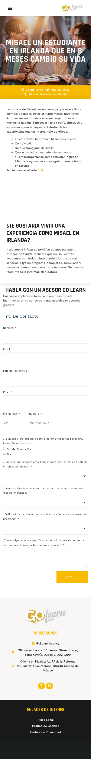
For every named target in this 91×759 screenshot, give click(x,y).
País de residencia (15, 370)
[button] (9, 8)
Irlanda (33, 94)
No (9, 454)
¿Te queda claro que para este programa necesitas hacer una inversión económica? (43, 441)
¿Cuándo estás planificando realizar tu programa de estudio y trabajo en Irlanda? (43, 490)
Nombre (8, 327)
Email (7, 349)
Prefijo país (11, 413)
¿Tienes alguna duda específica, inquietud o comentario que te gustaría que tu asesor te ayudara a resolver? (43, 543)
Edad (6, 392)
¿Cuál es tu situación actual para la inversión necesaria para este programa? (45, 516)
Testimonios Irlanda (53, 94)
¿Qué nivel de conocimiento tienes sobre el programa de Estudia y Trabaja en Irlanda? (45, 464)
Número (34, 413)
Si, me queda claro (21, 449)
